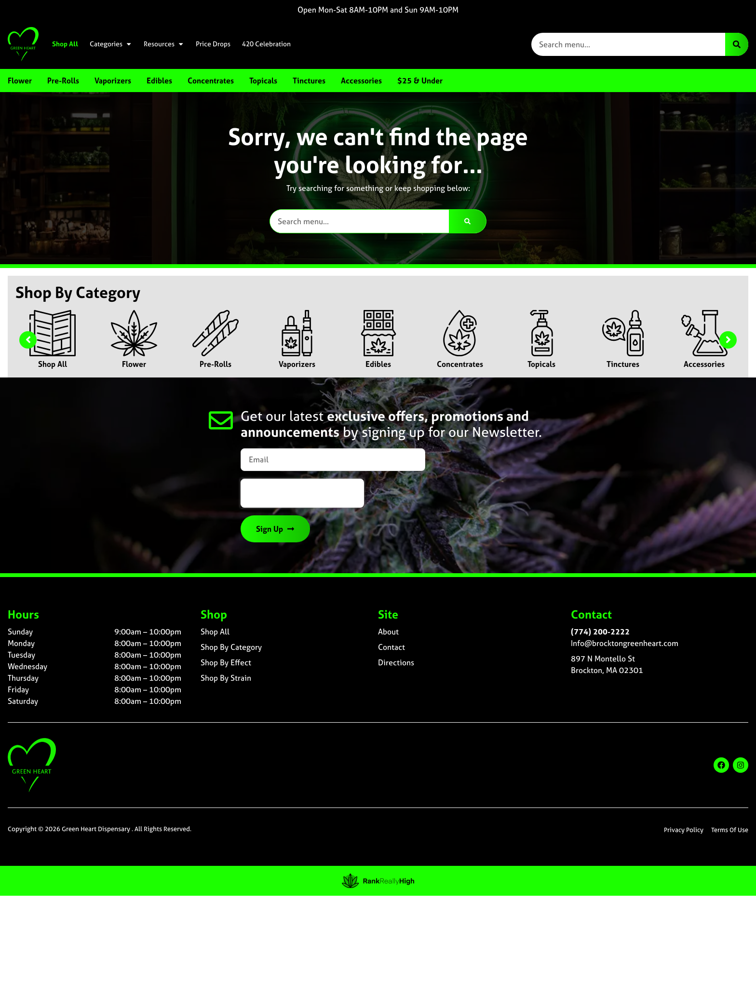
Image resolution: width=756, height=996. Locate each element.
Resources (164, 44)
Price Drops (213, 44)
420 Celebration (266, 44)
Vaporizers (297, 364)
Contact (391, 647)
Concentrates (460, 364)
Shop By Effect (226, 662)
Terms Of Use (729, 830)
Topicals (541, 364)
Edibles (378, 364)
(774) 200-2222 (600, 631)
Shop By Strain (226, 678)
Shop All (65, 44)
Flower (134, 364)
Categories (111, 44)
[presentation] (302, 493)
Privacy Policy (683, 830)
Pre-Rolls (215, 364)
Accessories (704, 364)
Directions (396, 662)
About (388, 631)
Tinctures (623, 364)
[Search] (736, 44)
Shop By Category (231, 647)
